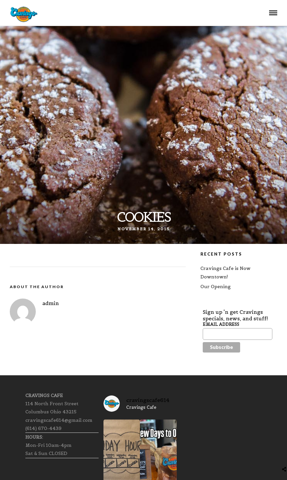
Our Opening (215, 286)
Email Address (221, 324)
